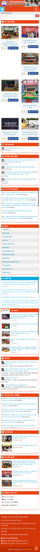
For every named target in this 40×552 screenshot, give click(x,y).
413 (4, 48)
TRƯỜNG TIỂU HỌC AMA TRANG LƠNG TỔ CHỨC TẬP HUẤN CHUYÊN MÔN (20, 161)
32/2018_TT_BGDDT (11, 378)
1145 (21, 440)
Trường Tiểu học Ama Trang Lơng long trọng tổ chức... (10, 96)
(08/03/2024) (13, 304)
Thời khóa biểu (7, 236)
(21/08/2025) (32, 297)
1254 (25, 138)
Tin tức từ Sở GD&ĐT (11, 189)
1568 (5, 138)
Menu (6, 226)
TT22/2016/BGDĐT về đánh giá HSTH (16, 385)
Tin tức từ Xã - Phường (11, 395)
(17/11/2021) (14, 320)
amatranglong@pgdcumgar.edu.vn (17, 541)
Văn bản (5, 240)
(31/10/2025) (14, 343)
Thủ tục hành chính (8, 244)
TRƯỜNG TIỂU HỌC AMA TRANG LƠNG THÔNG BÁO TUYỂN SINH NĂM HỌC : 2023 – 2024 (21, 173)
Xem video (13, 48)
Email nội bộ (6, 272)
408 (24, 46)
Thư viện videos (9, 22)
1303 (5, 100)
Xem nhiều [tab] (14, 310)
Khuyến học (6, 258)
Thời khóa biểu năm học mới (13, 148)
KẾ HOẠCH (6, 233)
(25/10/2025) (5, 286)
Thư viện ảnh (6, 265)
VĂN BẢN (7, 358)
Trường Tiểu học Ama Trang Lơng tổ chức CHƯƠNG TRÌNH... (29, 69)
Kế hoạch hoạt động (11, 156)
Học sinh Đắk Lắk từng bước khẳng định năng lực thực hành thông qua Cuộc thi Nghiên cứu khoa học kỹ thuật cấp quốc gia (19, 205)
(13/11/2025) (14, 335)
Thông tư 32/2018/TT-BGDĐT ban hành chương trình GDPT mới (21, 363)
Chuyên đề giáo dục (8, 251)
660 (24, 73)
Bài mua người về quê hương (30, 106)
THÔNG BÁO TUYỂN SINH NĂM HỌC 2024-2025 (20, 167)
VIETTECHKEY (27, 549)
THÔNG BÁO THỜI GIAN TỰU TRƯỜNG (15, 297)
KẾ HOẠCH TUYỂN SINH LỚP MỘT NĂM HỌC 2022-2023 (21, 180)
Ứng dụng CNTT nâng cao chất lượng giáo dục (10, 133)
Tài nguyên (6, 247)
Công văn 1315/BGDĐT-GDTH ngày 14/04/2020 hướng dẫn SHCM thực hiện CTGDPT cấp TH (21, 370)
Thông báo (6, 229)
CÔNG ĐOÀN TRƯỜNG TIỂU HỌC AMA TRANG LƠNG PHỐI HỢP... (10, 45)
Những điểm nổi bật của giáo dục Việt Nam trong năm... (30, 134)
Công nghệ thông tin (9, 254)
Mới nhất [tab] (6, 310)
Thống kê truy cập (10, 493)
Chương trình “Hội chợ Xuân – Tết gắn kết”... (30, 41)
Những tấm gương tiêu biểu (11, 262)
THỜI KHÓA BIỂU (9, 144)
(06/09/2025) (5, 293)
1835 (21, 447)
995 (24, 111)
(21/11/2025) (14, 326)
